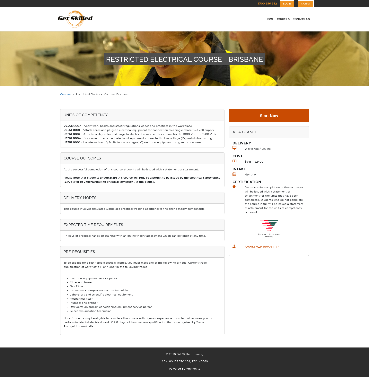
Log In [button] (287, 3)
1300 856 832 (267, 3)
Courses (65, 94)
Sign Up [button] (305, 3)
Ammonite (193, 368)
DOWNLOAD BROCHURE (262, 247)
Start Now (269, 116)
